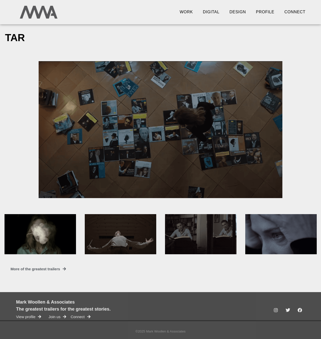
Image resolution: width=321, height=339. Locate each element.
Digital (211, 12)
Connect (294, 12)
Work (186, 12)
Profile (265, 12)
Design (237, 12)
